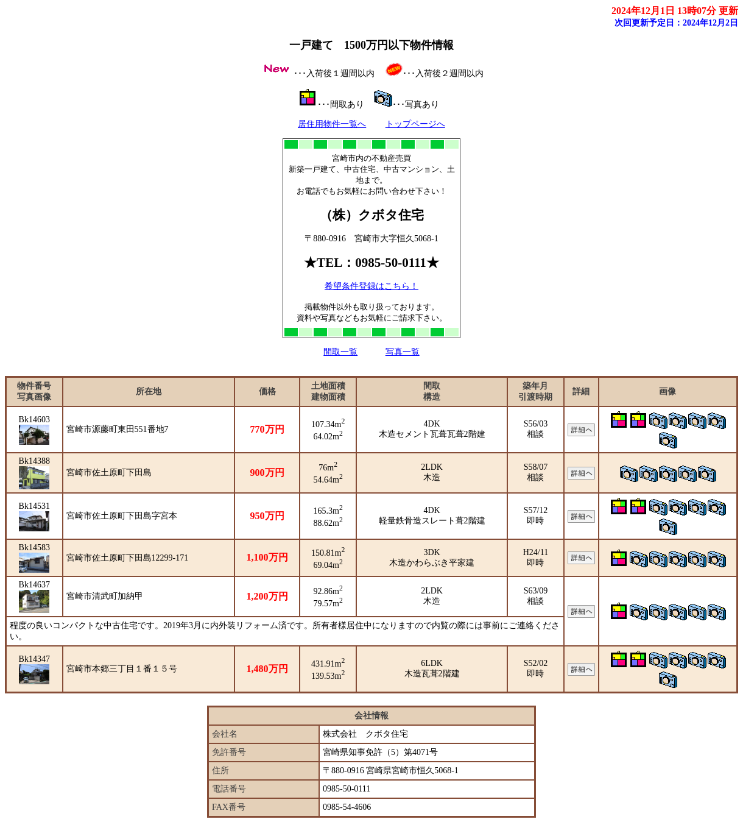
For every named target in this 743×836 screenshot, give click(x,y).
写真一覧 (403, 351)
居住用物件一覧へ (332, 124)
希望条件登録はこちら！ (371, 286)
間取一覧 (340, 351)
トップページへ (415, 124)
